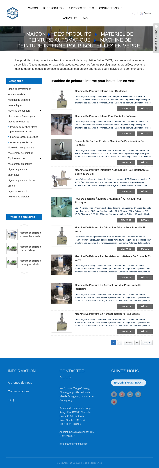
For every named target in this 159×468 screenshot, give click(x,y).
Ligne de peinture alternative (17, 172)
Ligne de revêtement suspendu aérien (19, 92)
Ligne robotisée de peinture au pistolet (18, 194)
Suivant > (128, 343)
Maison (33, 8)
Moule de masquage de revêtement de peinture (21, 150)
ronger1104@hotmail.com (62, 443)
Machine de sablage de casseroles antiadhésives (30, 235)
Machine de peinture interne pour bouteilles (101, 91)
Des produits (53, 8)
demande (126, 109)
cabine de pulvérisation (21, 142)
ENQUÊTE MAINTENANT (116, 382)
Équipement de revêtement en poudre (20, 161)
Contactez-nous (110, 8)
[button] (24, 224)
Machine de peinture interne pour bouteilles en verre (23, 129)
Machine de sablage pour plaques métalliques (31, 263)
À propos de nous (81, 8)
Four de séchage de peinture (24, 137)
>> (137, 343)
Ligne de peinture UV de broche (21, 183)
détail (145, 109)
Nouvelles (69, 18)
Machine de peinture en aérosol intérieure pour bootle (107, 314)
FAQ (85, 18)
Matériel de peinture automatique (19, 102)
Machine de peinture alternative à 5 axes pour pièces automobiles (21, 116)
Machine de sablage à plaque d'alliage (30, 249)
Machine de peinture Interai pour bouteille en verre (105, 116)
